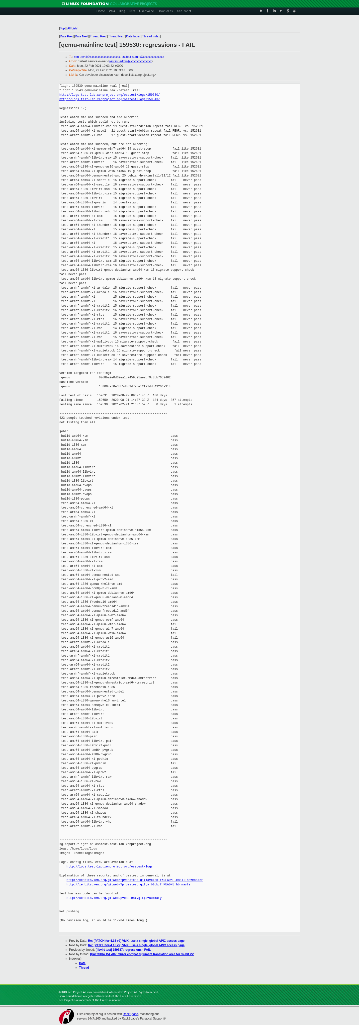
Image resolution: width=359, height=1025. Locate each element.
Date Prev (66, 36)
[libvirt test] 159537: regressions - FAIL (123, 949)
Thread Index (151, 36)
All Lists (72, 28)
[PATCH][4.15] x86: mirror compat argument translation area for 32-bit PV (142, 954)
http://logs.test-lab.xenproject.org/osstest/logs (110, 866)
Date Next (81, 36)
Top (62, 28)
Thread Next (116, 36)
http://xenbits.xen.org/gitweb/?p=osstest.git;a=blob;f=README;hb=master (129, 884)
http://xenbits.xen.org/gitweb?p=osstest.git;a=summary (114, 898)
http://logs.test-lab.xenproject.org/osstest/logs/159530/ (109, 95)
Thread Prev (98, 36)
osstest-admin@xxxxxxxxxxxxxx (142, 57)
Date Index (133, 36)
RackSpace (130, 1014)
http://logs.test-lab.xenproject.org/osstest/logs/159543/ (109, 99)
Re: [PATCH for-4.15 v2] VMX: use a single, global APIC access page (136, 940)
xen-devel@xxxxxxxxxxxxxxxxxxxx (97, 57)
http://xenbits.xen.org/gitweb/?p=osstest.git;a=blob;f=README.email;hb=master (135, 880)
